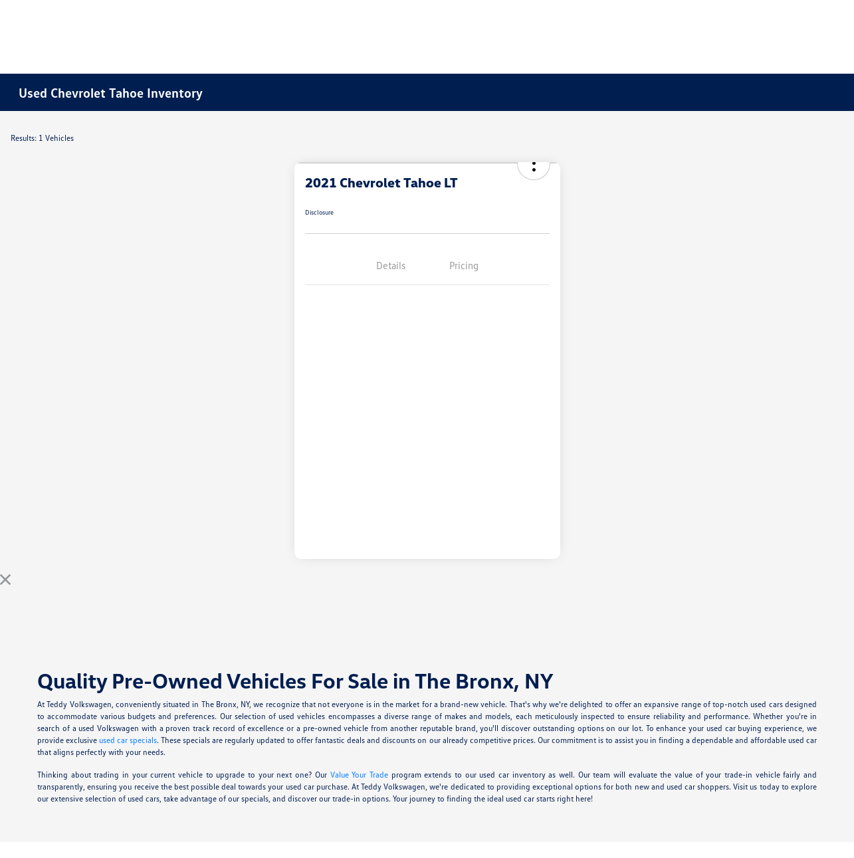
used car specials (128, 740)
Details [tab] (390, 265)
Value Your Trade (359, 775)
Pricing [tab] (464, 265)
